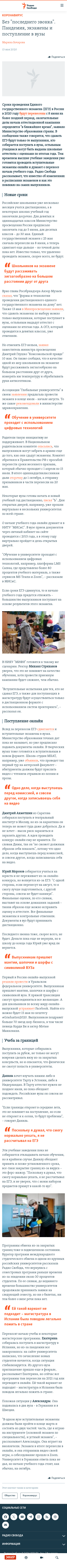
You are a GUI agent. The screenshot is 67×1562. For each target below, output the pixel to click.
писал (48, 500)
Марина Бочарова (13, 42)
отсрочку (16, 478)
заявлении (19, 394)
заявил (43, 345)
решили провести (15, 982)
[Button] (56, 57)
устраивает (27, 1008)
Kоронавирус (12, 15)
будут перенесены (32, 113)
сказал (7, 296)
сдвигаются (45, 729)
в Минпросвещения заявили (42, 309)
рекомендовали (27, 403)
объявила (31, 760)
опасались (45, 446)
